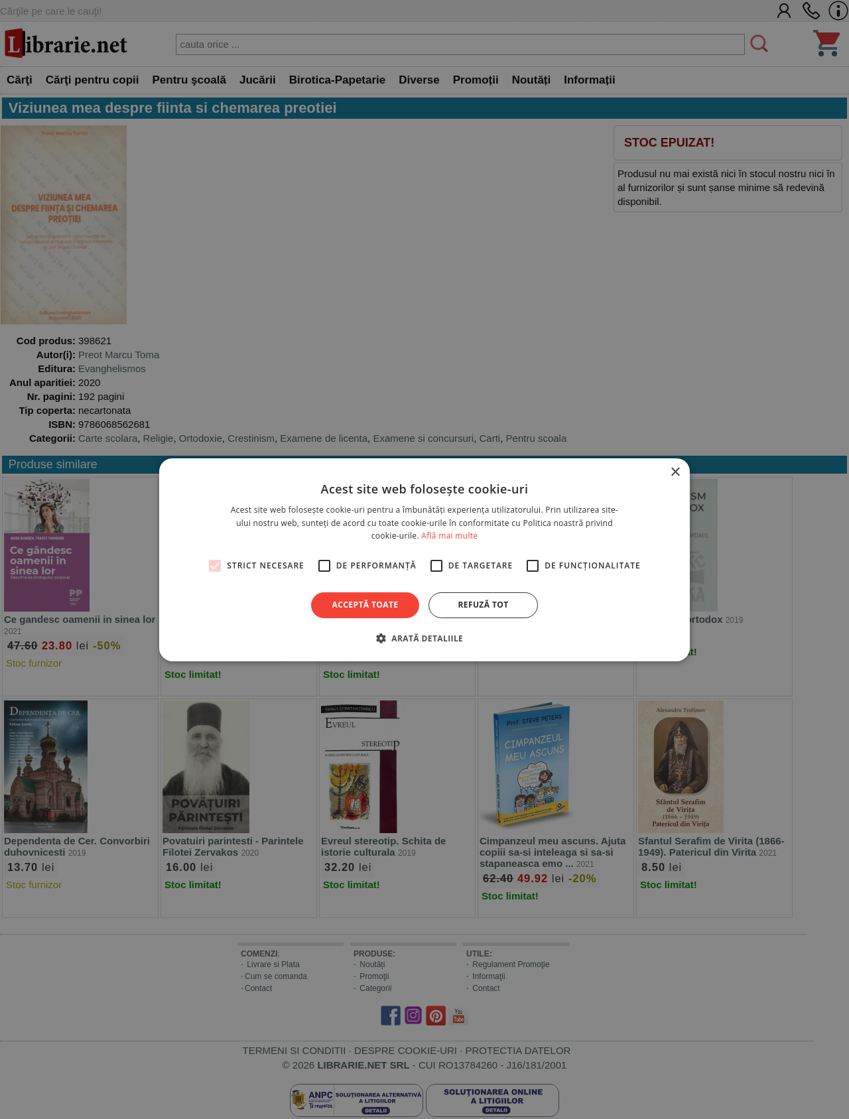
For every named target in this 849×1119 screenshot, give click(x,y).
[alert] (424, 559)
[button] (424, 638)
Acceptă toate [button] (365, 604)
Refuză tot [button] (483, 604)
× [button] (675, 472)
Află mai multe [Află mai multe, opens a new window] (449, 535)
